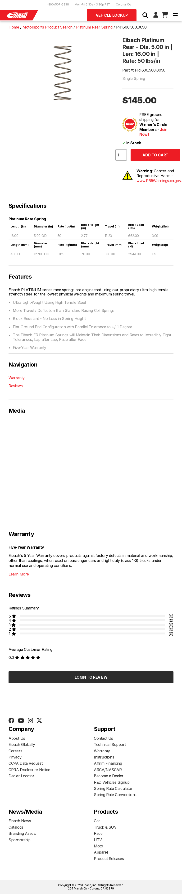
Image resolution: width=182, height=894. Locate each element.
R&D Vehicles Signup (111, 782)
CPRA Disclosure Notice (29, 770)
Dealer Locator (21, 776)
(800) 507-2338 (58, 4)
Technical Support (110, 744)
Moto (98, 846)
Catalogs (16, 827)
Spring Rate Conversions (115, 795)
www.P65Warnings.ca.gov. (159, 180)
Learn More (19, 574)
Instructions (104, 757)
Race (98, 833)
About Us (17, 738)
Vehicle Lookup (111, 15)
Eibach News (20, 821)
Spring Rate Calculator (113, 788)
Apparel (101, 852)
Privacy (15, 757)
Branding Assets (22, 833)
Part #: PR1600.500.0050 (143, 70)
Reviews (16, 385)
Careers (15, 751)
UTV (98, 840)
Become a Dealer (108, 776)
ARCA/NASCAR (108, 770)
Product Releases (109, 858)
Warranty (17, 377)
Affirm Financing (108, 763)
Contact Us (103, 738)
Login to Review (91, 677)
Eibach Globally (22, 744)
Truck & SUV (105, 827)
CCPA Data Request (25, 763)
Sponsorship (20, 840)
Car (97, 821)
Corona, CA (123, 4)
